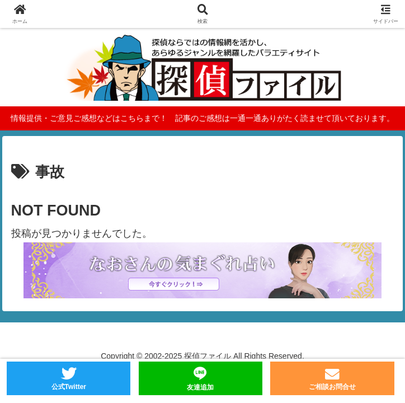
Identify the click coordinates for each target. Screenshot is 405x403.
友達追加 (200, 387)
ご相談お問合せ (332, 387)
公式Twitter (68, 387)
